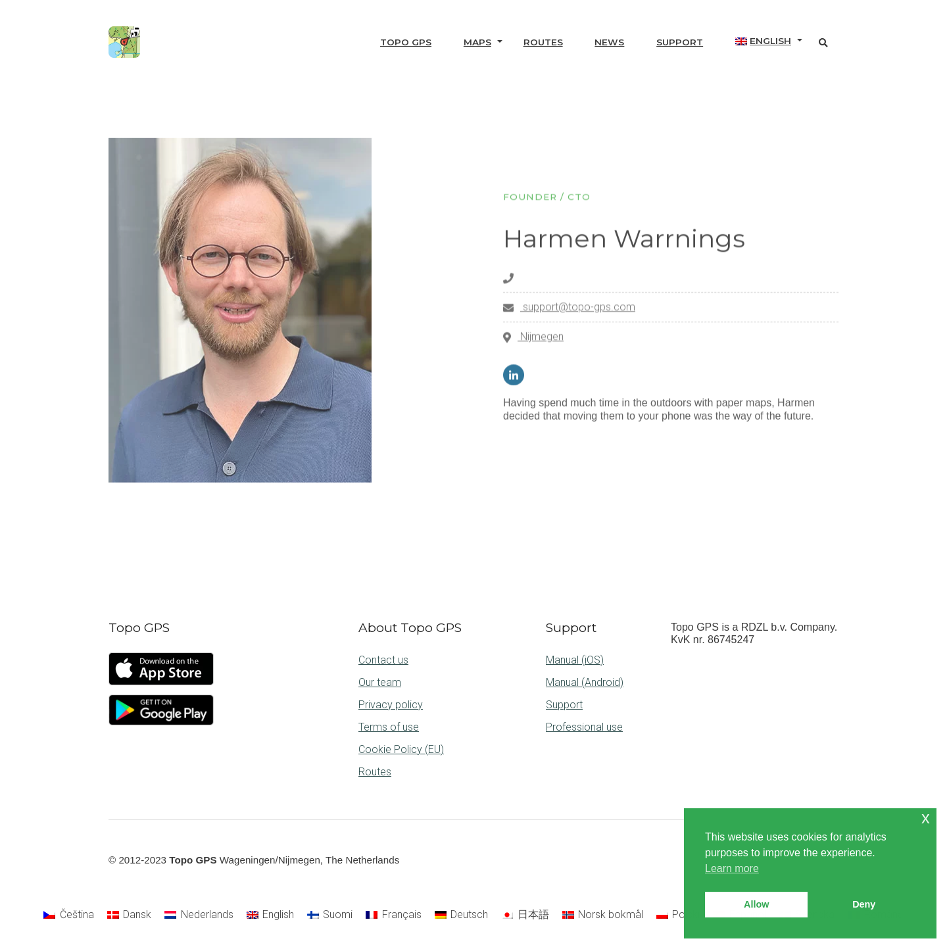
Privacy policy (390, 704)
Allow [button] (756, 904)
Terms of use (388, 727)
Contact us (383, 660)
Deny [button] (863, 904)
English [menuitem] (278, 914)
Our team (379, 682)
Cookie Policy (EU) (401, 749)
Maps (477, 42)
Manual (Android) (584, 682)
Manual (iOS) (575, 660)
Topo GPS (405, 42)
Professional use (584, 727)
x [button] (925, 818)
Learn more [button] (732, 868)
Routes (543, 42)
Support (679, 42)
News (609, 42)
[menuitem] (763, 41)
